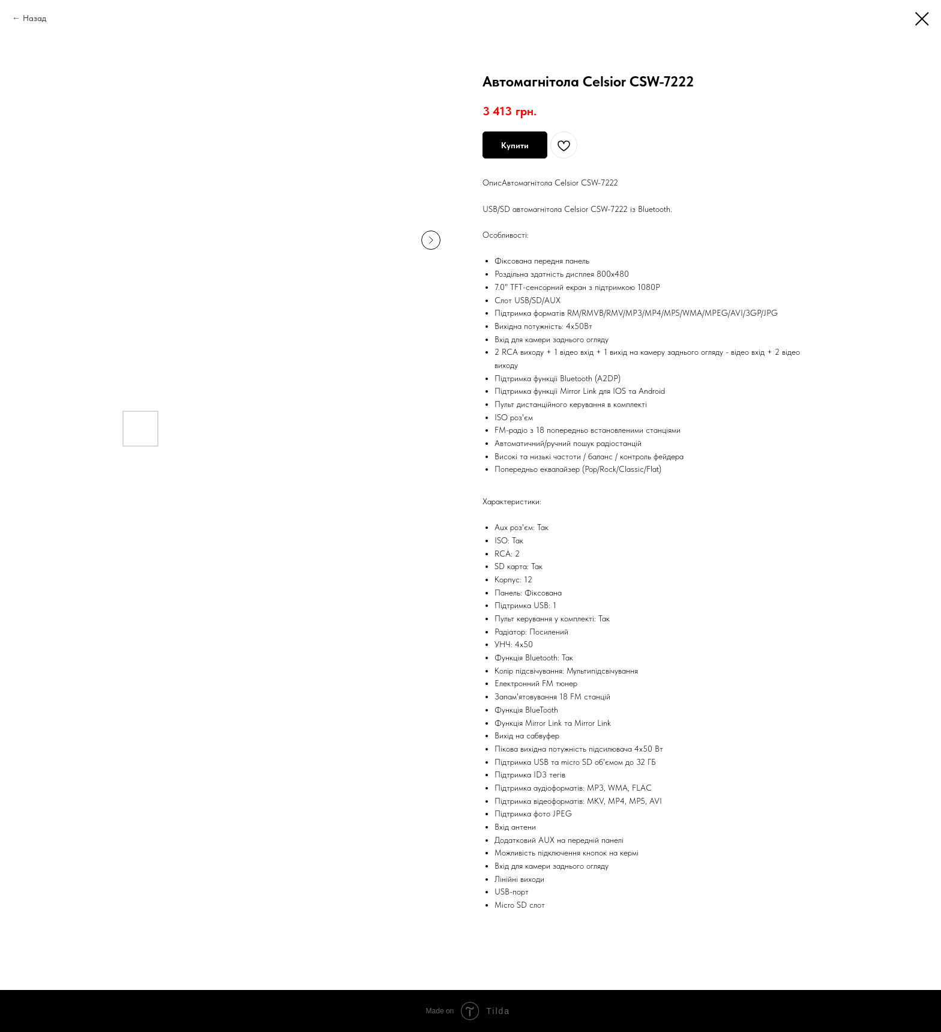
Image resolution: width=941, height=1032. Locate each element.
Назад (34, 18)
